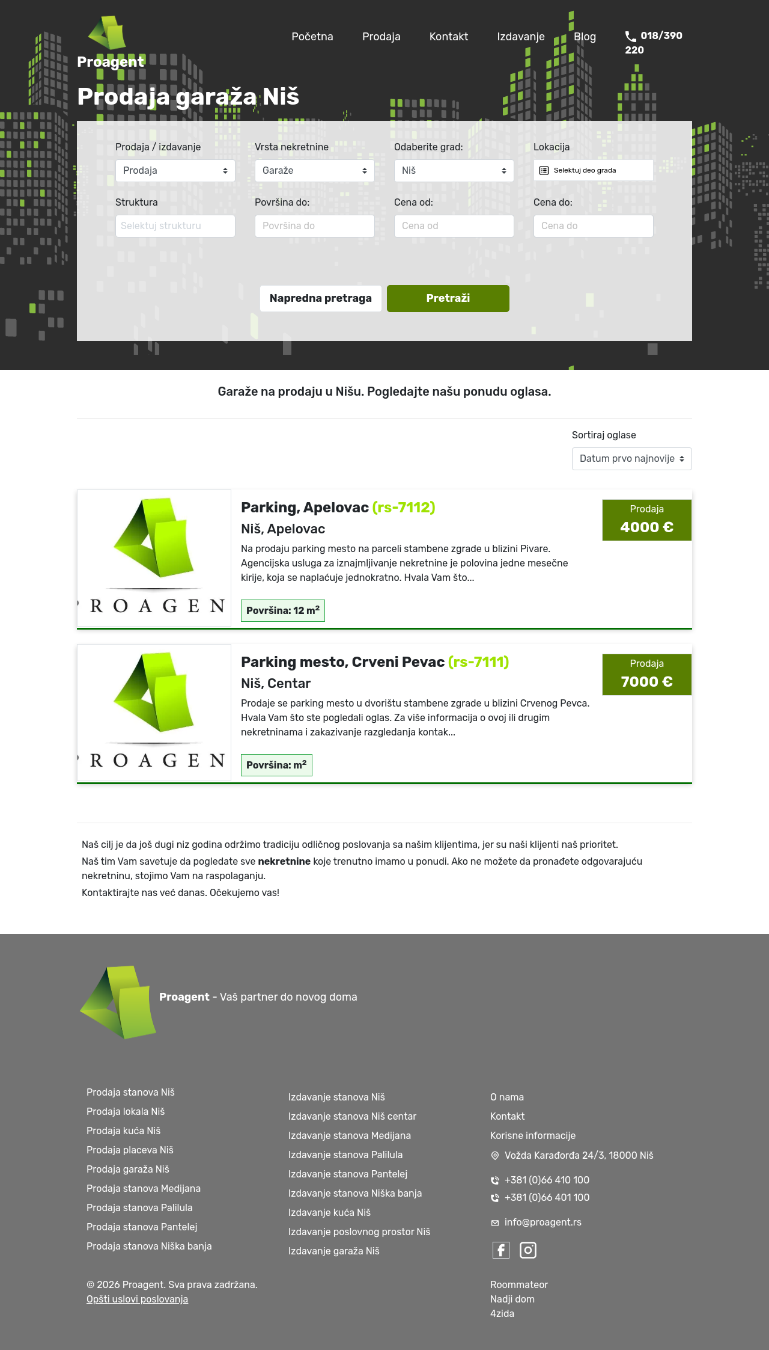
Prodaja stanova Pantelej (142, 1227)
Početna (312, 36)
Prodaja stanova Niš (131, 1092)
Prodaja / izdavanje (158, 147)
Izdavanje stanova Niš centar (352, 1116)
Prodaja (381, 36)
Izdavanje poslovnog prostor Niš (359, 1232)
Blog (585, 36)
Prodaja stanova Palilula (140, 1207)
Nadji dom (512, 1299)
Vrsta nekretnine (292, 147)
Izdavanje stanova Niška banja (355, 1193)
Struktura (136, 202)
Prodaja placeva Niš (130, 1150)
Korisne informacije (533, 1135)
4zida (502, 1313)
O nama (507, 1097)
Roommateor (519, 1284)
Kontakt (449, 36)
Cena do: (553, 202)
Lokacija (551, 147)
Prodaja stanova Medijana (144, 1188)
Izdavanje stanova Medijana (349, 1135)
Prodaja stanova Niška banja (149, 1246)
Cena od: (413, 202)
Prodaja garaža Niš (128, 1169)
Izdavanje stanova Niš (336, 1097)
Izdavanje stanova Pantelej (347, 1174)
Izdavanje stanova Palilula (345, 1155)
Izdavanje (521, 36)
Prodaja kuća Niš (123, 1131)
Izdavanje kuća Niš (329, 1212)
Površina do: (282, 202)
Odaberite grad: (428, 147)
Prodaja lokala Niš (126, 1111)
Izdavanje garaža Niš (334, 1251)
